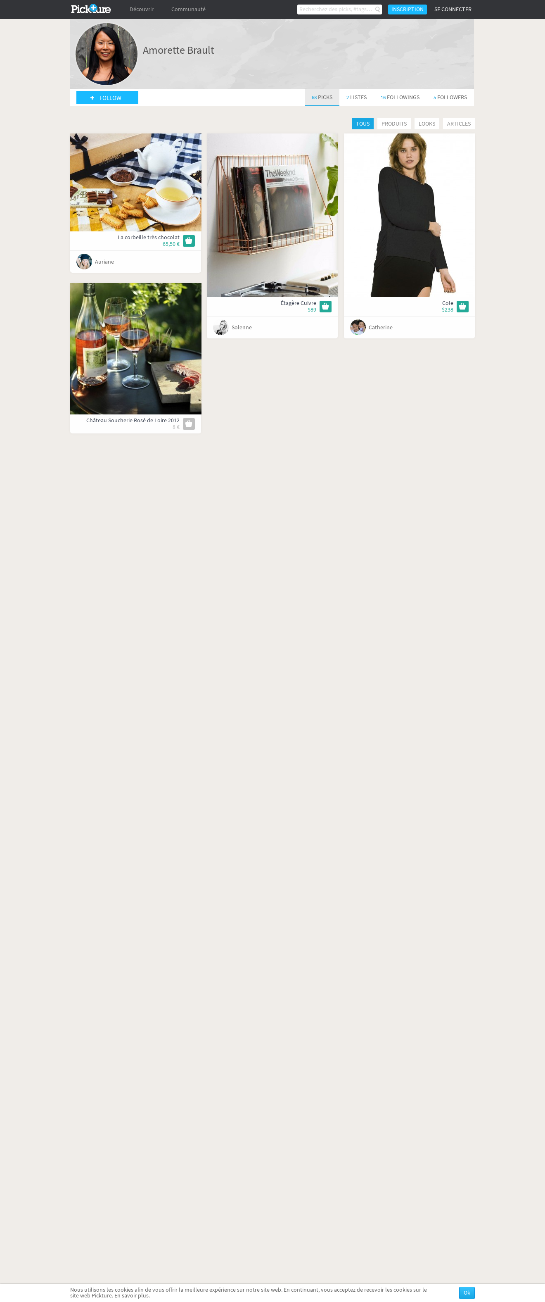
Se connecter (453, 9)
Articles (459, 124)
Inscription (407, 9)
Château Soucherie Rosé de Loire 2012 (133, 420)
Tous (363, 124)
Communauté (188, 9)
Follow (110, 98)
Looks (427, 124)
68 (322, 97)
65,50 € (171, 244)
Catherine (381, 327)
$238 (447, 310)
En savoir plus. (132, 1296)
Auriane (104, 262)
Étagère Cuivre (298, 303)
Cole (447, 303)
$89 (312, 310)
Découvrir (142, 9)
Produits (394, 124)
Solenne (242, 327)
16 (400, 97)
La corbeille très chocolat (149, 237)
